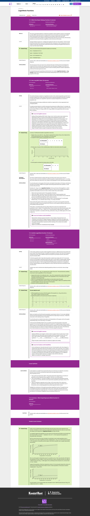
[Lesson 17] (61, 4)
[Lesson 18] (63, 4)
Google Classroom (65, 0)
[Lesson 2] (34, 4)
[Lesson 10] (47, 4)
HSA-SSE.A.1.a (32, 26)
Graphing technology (50, 244)
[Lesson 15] (57, 4)
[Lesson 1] (33, 4)
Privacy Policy (40, 504)
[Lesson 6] (41, 4)
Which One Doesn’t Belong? (51, 26)
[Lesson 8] (44, 4)
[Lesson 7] (42, 4)
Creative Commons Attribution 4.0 (44, 507)
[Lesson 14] (55, 4)
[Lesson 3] (36, 4)
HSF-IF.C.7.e (32, 86)
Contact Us (59, 0)
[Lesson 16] (59, 4)
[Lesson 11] (49, 4)
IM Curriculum (46, 0)
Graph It (47, 86)
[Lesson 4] (37, 4)
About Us (53, 0)
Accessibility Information (47, 504)
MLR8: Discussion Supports (51, 240)
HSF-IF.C (31, 405)
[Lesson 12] (51, 4)
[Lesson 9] (45, 4)
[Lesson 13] (53, 4)
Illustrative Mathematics (25, 507)
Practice (34, 15)
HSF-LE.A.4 (32, 88)
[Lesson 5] (39, 4)
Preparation (22, 15)
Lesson (28, 15)
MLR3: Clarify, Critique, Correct (51, 88)
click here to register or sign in (54, 60)
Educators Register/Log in (75, 0)
